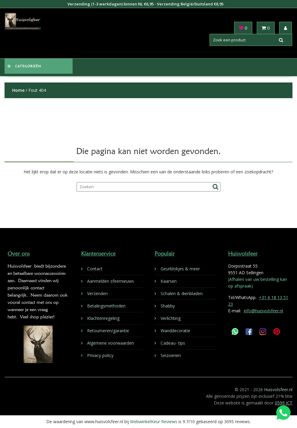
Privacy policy (100, 355)
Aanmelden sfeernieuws (110, 281)
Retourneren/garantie (108, 330)
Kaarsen (169, 281)
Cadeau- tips (173, 343)
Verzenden (97, 293)
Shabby (168, 306)
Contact (95, 269)
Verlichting (171, 318)
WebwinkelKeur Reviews (153, 421)
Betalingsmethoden (106, 306)
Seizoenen (171, 355)
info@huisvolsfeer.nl (263, 311)
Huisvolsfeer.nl (278, 389)
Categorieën (24, 66)
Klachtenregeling (103, 318)
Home (18, 90)
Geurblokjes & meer (180, 269)
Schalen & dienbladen (182, 293)
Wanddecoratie (175, 330)
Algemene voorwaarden (110, 343)
